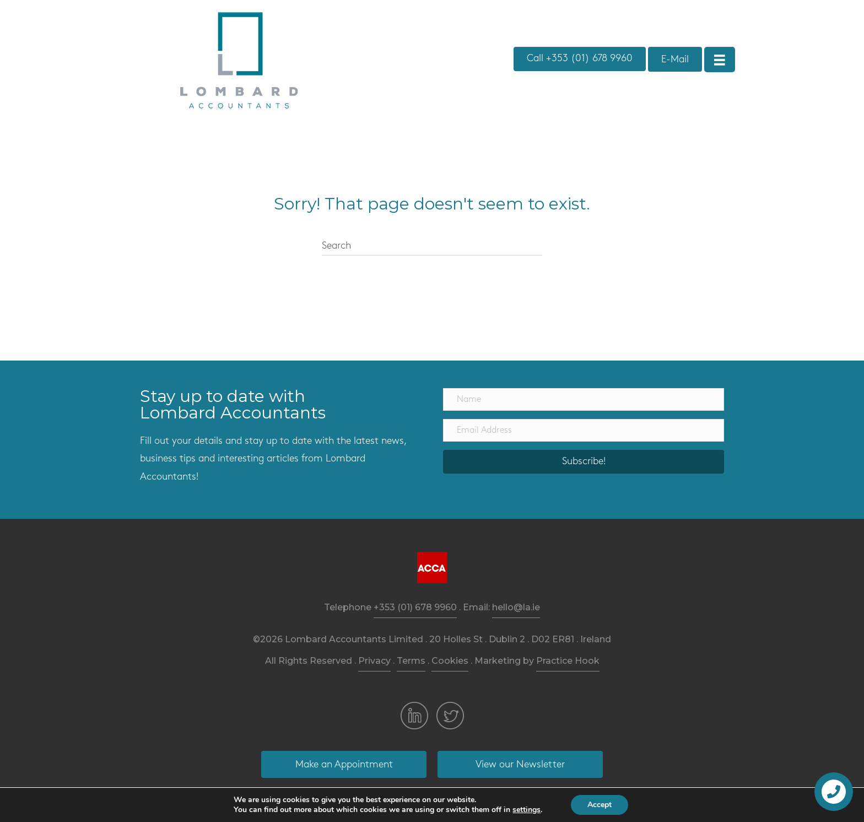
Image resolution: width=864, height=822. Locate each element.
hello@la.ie (516, 607)
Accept (599, 804)
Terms (411, 661)
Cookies (449, 661)
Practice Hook (568, 661)
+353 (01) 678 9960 (415, 607)
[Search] (432, 246)
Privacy (374, 661)
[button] (580, 59)
